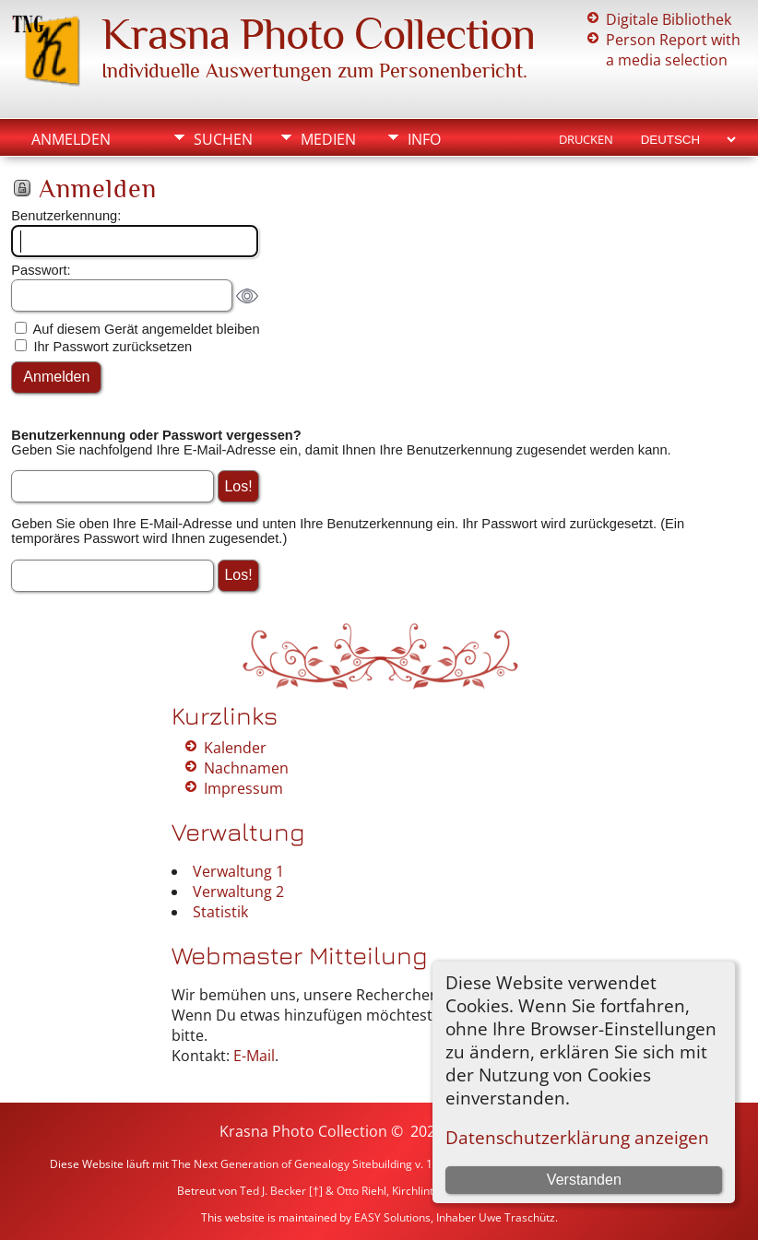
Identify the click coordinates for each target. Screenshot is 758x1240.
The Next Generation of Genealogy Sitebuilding (292, 1164)
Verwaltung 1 (238, 871)
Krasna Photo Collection (318, 34)
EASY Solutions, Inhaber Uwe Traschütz (454, 1217)
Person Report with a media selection (673, 50)
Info (424, 139)
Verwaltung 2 (238, 891)
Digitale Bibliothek (668, 19)
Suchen (223, 139)
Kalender (235, 748)
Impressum (243, 788)
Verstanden (584, 1179)
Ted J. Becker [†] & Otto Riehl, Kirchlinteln (344, 1191)
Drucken (586, 139)
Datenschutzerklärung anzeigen (577, 1137)
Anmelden (71, 139)
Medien (328, 139)
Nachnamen (246, 768)
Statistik (220, 912)
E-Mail (254, 1055)
